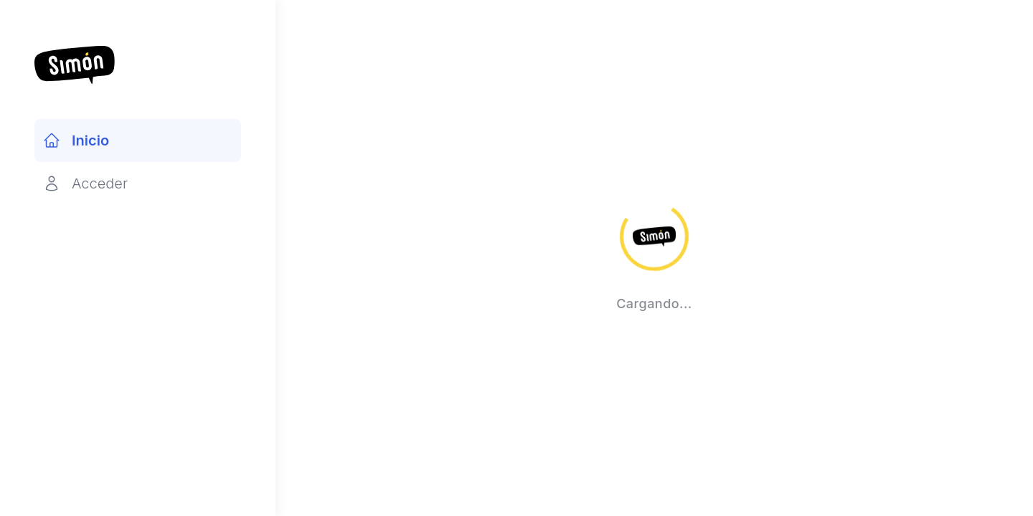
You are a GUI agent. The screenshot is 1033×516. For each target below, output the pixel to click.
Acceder (85, 183)
